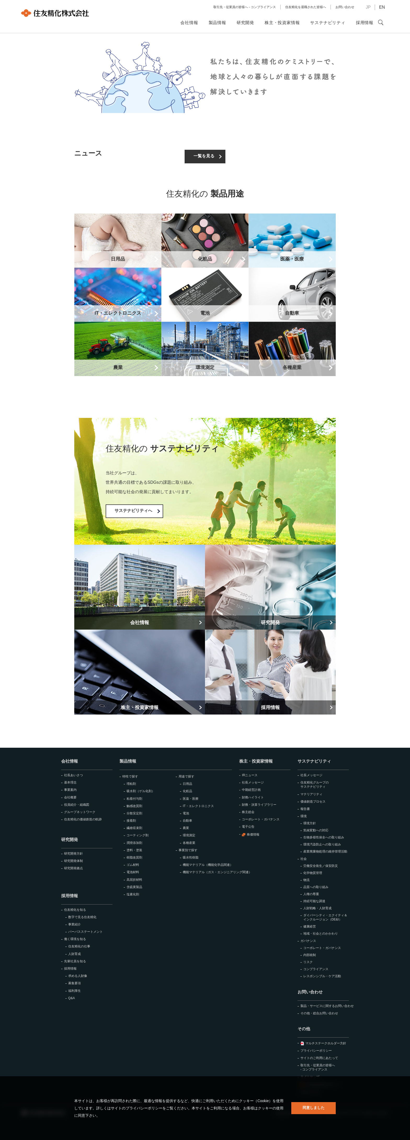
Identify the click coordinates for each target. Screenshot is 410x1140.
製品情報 (127, 761)
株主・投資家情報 (256, 761)
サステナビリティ (314, 761)
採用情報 (69, 896)
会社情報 (69, 761)
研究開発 (69, 839)
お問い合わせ (344, 7)
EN (382, 7)
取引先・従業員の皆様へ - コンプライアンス (244, 7)
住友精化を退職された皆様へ (305, 7)
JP (368, 7)
